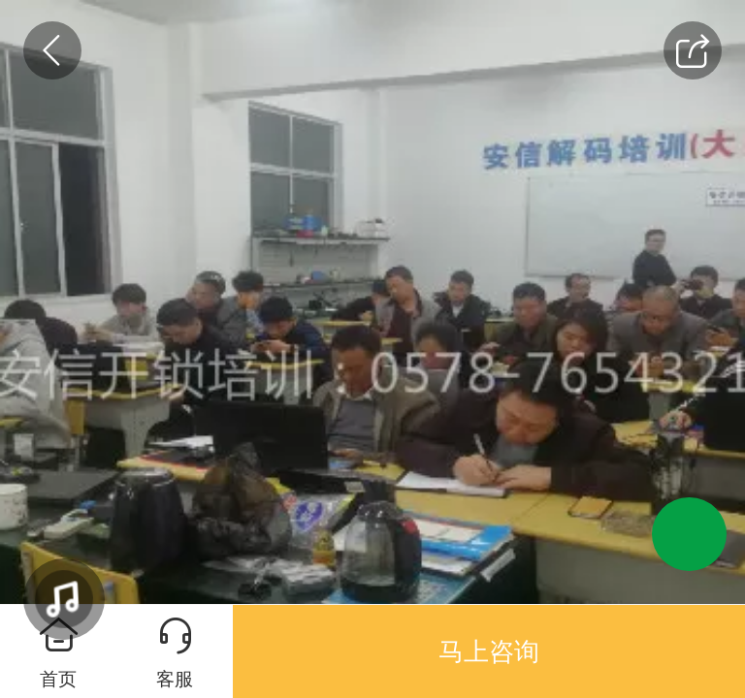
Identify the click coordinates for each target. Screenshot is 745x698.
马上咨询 (488, 651)
